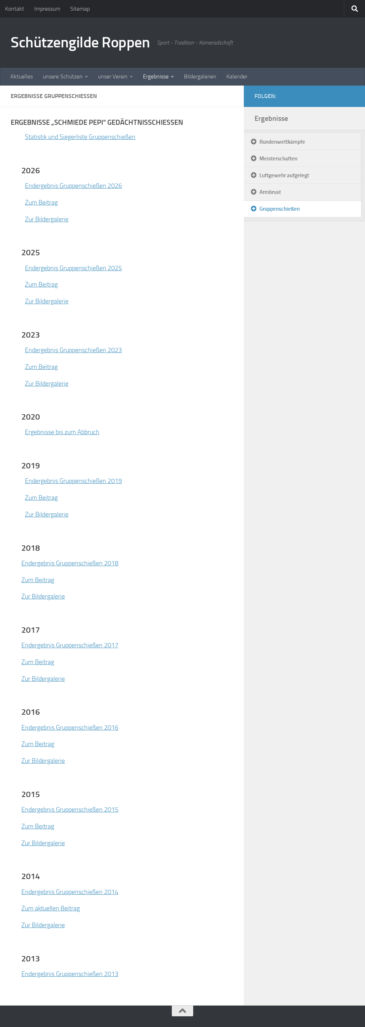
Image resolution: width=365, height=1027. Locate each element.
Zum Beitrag (41, 202)
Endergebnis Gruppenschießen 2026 (73, 186)
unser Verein (113, 76)
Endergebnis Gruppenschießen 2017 (69, 645)
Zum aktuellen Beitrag (50, 908)
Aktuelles (21, 76)
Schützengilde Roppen (80, 42)
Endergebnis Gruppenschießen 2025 (73, 268)
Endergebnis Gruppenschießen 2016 (69, 727)
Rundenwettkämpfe (282, 142)
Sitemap (80, 8)
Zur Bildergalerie (46, 219)
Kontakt (14, 8)
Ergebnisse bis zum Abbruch (62, 432)
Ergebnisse (156, 76)
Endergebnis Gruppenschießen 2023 (73, 350)
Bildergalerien (200, 76)
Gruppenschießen (279, 209)
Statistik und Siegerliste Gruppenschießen (80, 137)
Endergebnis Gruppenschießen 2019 (73, 481)
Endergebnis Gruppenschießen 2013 (69, 974)
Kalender (236, 76)
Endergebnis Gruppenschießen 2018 (69, 563)
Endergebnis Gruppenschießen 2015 (69, 809)
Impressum (47, 8)
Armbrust (270, 192)
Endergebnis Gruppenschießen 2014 (69, 892)
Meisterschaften (278, 158)
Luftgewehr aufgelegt (284, 175)
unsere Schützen (63, 76)
